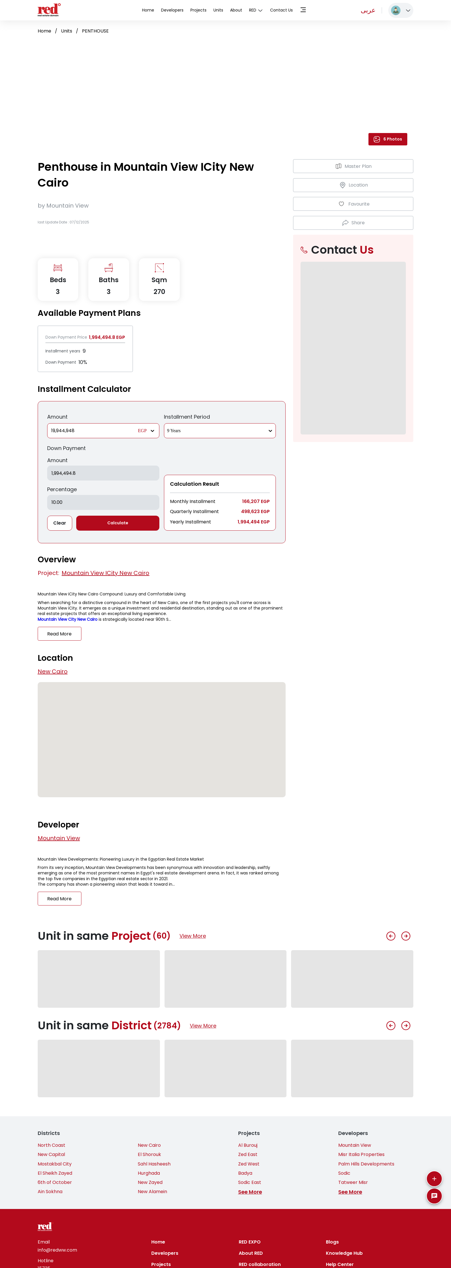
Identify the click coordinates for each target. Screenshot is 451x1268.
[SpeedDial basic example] (434, 1196)
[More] (434, 1179)
